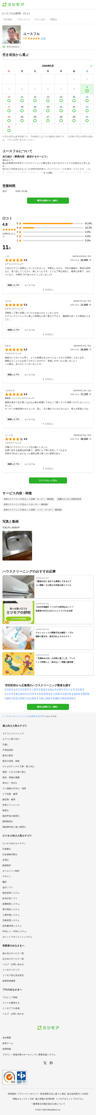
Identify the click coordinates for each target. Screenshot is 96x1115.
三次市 (71, 689)
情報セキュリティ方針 (23, 1099)
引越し (5, 744)
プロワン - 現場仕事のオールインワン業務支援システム (29, 1054)
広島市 (9, 689)
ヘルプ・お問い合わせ (13, 964)
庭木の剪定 (7, 755)
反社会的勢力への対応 (77, 1094)
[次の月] (91, 66)
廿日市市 (32, 694)
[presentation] (8, 19)
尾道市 (44, 689)
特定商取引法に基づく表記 (53, 1094)
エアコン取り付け (11, 739)
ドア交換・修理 (9, 794)
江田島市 (57, 694)
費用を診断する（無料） (48, 200)
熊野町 (86, 694)
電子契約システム (11, 909)
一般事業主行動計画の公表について (48, 1104)
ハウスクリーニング (19, 716)
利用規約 (12, 1094)
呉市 (17, 689)
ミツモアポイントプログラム (69, 1099)
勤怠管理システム (11, 893)
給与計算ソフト (9, 898)
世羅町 (56, 698)
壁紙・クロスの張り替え (14, 772)
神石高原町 (68, 698)
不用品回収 (7, 750)
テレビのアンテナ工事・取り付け (18, 766)
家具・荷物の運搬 (11, 777)
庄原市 (80, 689)
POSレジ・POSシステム (14, 931)
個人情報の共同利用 (44, 1099)
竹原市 (25, 689)
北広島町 (32, 698)
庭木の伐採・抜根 (11, 761)
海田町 (77, 694)
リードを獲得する (11, 1003)
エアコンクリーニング (13, 733)
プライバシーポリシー (28, 1094)
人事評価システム (11, 915)
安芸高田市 (45, 694)
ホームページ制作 (11, 871)
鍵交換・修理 (8, 799)
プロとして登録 (9, 997)
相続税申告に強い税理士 (14, 827)
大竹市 (9, 694)
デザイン (6, 876)
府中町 (68, 694)
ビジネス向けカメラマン (14, 843)
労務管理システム (11, 920)
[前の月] (4, 66)
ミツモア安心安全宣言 (13, 975)
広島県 (33, 716)
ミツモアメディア (11, 970)
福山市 (53, 689)
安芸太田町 (19, 698)
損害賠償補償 (8, 981)
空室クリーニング (11, 805)
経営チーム (7, 1043)
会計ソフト (7, 887)
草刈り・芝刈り (9, 783)
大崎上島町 (45, 698)
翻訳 (4, 882)
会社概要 (6, 1037)
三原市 (35, 689)
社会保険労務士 (9, 854)
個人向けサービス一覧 (13, 953)
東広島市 (20, 694)
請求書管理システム (12, 926)
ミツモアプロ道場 (11, 1008)
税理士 (5, 810)
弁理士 (5, 860)
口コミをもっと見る (48, 480)
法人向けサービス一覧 (13, 959)
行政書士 (6, 849)
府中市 (62, 689)
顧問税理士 (7, 821)
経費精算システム (11, 904)
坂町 (8, 698)
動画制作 (6, 865)
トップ (5, 716)
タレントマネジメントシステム (17, 937)
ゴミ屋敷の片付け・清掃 (14, 788)
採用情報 (6, 1049)
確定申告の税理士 (11, 816)
